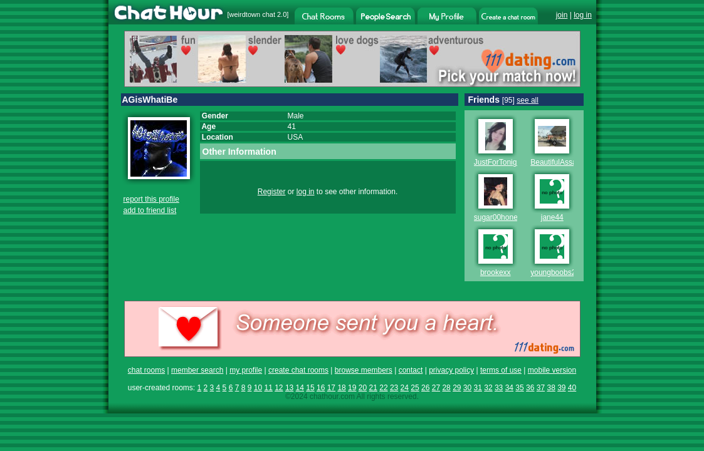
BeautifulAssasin (558, 162)
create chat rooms (298, 370)
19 (352, 387)
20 (363, 387)
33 (499, 387)
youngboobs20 (555, 272)
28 (446, 387)
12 (279, 387)
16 (321, 387)
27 (436, 387)
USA (295, 137)
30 (467, 387)
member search (197, 370)
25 (415, 387)
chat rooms (146, 370)
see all (528, 100)
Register (272, 191)
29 (457, 387)
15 (310, 387)
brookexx (495, 272)
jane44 (552, 217)
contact (411, 370)
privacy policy (451, 370)
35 (519, 387)
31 (478, 387)
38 (551, 387)
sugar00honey (498, 217)
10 (258, 387)
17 (331, 387)
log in (583, 15)
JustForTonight (498, 162)
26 (425, 387)
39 (561, 387)
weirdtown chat (252, 14)
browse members (363, 370)
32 (488, 387)
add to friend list (150, 210)
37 (541, 387)
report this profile (151, 199)
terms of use (501, 370)
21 (373, 387)
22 (383, 387)
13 (289, 387)
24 (405, 387)
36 (530, 387)
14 (300, 387)
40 (572, 387)
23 (394, 387)
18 (341, 387)
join (562, 15)
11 (268, 387)
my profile (245, 370)
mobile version (552, 370)
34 (509, 387)
